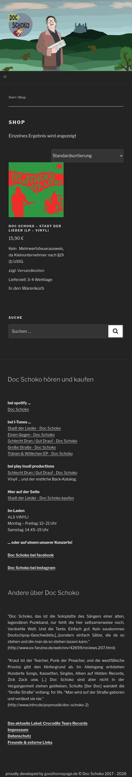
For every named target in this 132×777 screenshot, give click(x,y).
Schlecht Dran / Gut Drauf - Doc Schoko (42, 441)
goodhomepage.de (61, 774)
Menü (37, 77)
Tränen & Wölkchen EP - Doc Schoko (40, 453)
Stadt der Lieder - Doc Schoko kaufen (41, 498)
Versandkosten (30, 270)
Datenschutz (19, 736)
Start (12, 97)
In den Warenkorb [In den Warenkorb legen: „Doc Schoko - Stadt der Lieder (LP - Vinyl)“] (26, 288)
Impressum (18, 730)
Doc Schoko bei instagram (31, 568)
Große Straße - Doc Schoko (32, 447)
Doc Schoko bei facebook (31, 555)
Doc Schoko (18, 409)
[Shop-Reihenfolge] (87, 155)
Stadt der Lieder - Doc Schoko (34, 428)
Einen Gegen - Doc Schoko (31, 434)
